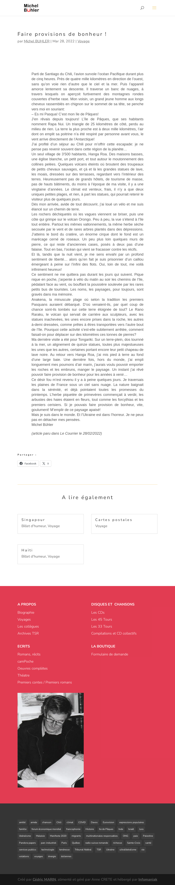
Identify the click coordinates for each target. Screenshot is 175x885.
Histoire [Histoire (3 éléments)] (90, 829)
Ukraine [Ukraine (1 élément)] (110, 849)
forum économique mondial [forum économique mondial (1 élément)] (46, 829)
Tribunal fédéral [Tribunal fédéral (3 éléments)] (83, 849)
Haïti (27, 550)
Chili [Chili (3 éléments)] (58, 822)
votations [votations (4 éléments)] (24, 856)
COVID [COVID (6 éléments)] (82, 822)
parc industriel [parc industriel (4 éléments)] (48, 842)
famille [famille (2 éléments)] (22, 829)
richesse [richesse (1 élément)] (117, 842)
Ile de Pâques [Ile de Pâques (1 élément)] (106, 829)
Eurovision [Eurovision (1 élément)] (108, 822)
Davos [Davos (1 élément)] (94, 822)
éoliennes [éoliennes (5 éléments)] (66, 856)
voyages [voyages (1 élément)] (38, 856)
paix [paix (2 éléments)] (135, 835)
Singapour (33, 519)
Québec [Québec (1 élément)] (76, 842)
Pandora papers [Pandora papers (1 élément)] (27, 842)
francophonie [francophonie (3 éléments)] (73, 829)
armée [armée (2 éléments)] (34, 822)
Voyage (84, 41)
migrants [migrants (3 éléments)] (76, 835)
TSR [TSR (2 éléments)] (99, 849)
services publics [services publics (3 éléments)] (27, 849)
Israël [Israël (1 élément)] (131, 829)
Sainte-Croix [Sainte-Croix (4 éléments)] (133, 842)
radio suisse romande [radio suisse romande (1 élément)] (96, 842)
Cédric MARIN (44, 879)
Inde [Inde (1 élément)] (121, 829)
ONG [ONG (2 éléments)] (125, 835)
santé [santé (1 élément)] (148, 842)
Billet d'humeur (33, 526)
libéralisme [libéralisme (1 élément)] (25, 835)
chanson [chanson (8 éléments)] (46, 822)
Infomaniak (147, 879)
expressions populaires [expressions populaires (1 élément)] (131, 822)
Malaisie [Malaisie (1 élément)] (40, 835)
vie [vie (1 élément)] (142, 849)
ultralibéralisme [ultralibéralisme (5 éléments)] (128, 849)
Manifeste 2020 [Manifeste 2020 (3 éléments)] (58, 835)
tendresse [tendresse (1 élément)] (64, 849)
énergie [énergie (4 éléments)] (52, 856)
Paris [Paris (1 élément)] (64, 842)
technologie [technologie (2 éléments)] (47, 849)
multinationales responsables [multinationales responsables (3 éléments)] (102, 835)
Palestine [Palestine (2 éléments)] (148, 835)
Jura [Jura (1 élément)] (141, 829)
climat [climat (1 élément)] (70, 822)
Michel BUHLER (37, 41)
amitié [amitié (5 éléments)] (22, 822)
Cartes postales (114, 519)
